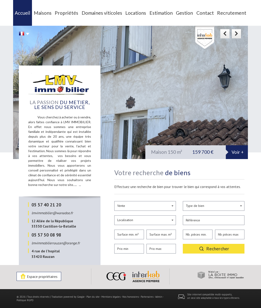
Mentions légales (110, 296)
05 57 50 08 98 (46, 235)
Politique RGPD (25, 300)
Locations (135, 13)
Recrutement (231, 13)
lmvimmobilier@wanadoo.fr (52, 213)
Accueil (22, 13)
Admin (158, 296)
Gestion (184, 13)
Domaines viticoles (102, 13)
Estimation (161, 13)
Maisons (43, 13)
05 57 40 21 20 (46, 205)
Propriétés (66, 13)
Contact (205, 13)
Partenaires (147, 296)
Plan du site (93, 296)
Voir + (238, 152)
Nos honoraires (130, 296)
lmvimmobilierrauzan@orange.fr (56, 243)
